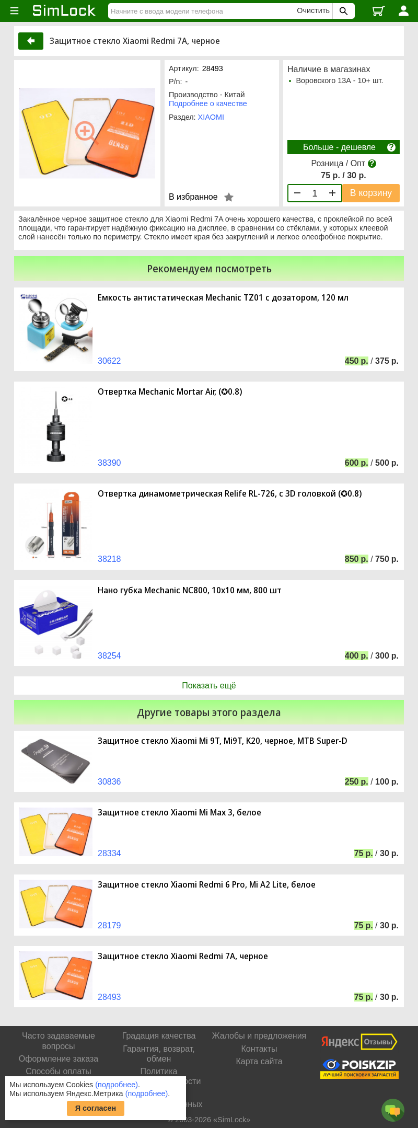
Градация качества (159, 1035)
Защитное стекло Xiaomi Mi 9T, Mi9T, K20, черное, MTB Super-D (222, 741)
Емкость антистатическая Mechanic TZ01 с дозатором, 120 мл (223, 298)
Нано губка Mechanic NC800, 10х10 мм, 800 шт (190, 590)
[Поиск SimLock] (342, 11)
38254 (109, 655)
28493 (109, 997)
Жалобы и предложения (259, 1035)
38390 (109, 462)
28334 (109, 853)
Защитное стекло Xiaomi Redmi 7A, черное (183, 956)
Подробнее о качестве (208, 103)
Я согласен (96, 1108)
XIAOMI (211, 117)
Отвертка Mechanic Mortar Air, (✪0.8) (170, 392)
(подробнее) (116, 1084)
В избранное (193, 196)
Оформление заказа (58, 1058)
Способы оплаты (58, 1071)
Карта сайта (259, 1061)
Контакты (259, 1048)
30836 (109, 781)
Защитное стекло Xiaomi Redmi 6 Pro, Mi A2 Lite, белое (207, 885)
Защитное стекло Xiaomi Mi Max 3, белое (179, 813)
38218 (109, 559)
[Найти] (204, 11)
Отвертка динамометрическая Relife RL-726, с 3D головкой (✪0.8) (230, 494)
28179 (109, 925)
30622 (109, 360)
